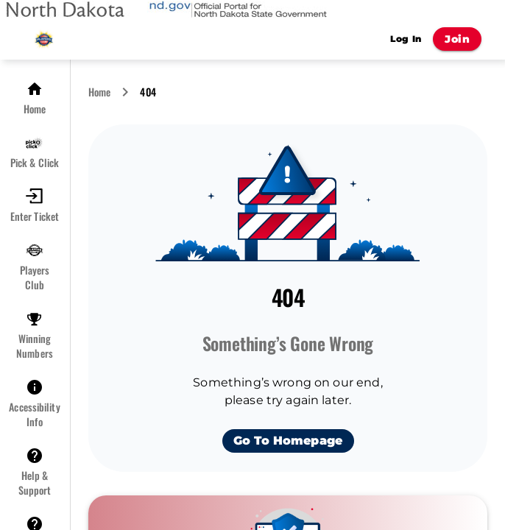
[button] (34, 98)
